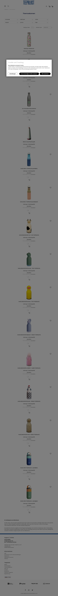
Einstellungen (13, 73)
